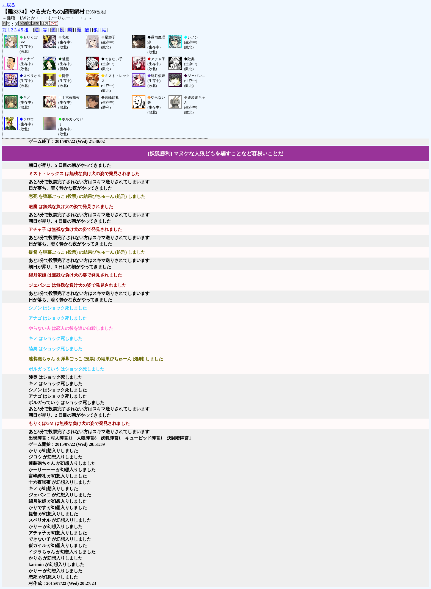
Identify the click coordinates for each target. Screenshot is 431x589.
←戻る (8, 4)
